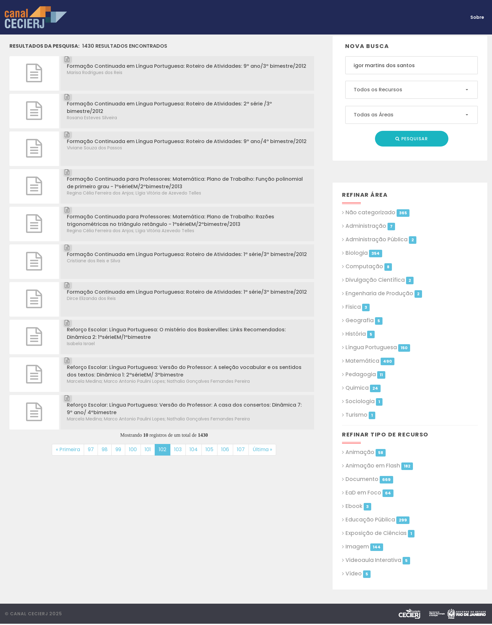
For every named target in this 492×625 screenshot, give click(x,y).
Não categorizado (377, 212)
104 (196, 449)
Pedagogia (365, 374)
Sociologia (363, 401)
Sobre (477, 17)
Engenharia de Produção (383, 293)
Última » (262, 449)
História (359, 334)
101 (150, 449)
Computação (368, 266)
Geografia (363, 320)
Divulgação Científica (379, 280)
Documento (369, 479)
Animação (365, 452)
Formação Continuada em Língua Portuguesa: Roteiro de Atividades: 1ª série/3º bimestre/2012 (187, 254)
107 (243, 449)
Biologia (363, 253)
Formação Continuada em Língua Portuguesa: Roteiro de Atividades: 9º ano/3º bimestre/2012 (186, 66)
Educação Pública (377, 520)
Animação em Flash (379, 466)
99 (120, 449)
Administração (370, 226)
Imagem (364, 547)
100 (135, 449)
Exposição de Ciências (379, 533)
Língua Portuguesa (377, 347)
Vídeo (357, 574)
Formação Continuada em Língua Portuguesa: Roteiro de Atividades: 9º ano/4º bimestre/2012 (187, 141)
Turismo (360, 415)
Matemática (369, 361)
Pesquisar (411, 139)
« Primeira (68, 449)
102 (164, 449)
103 (180, 449)
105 (211, 449)
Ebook (358, 506)
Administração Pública (380, 239)
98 (107, 449)
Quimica (362, 388)
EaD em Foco (369, 493)
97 (93, 449)
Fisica (357, 307)
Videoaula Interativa (377, 560)
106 (227, 449)
